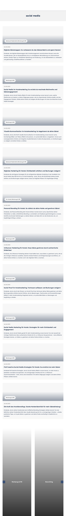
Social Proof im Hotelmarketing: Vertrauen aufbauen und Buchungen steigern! (32, 288)
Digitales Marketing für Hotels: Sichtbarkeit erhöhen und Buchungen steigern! (32, 171)
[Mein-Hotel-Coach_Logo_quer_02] (13, 7)
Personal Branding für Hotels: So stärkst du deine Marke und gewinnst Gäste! (32, 208)
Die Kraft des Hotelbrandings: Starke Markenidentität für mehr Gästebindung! (32, 407)
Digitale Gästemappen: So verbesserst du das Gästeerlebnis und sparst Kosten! (32, 50)
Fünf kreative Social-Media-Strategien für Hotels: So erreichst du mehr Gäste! (32, 367)
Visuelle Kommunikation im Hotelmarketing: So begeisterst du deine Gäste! (31, 131)
